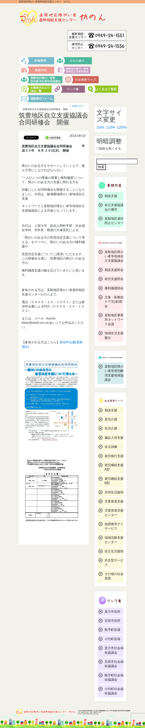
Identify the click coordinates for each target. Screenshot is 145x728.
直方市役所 (112, 611)
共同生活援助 (114, 492)
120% (121, 127)
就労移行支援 (114, 456)
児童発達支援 (114, 501)
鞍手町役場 (112, 629)
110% (110, 127)
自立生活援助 (114, 551)
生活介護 (111, 428)
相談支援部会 (114, 270)
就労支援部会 (114, 279)
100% (100, 127)
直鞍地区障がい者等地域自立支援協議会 (114, 256)
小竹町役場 (112, 639)
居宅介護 (111, 419)
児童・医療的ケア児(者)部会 (114, 302)
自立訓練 (111, 446)
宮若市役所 (112, 620)
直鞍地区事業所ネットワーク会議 (114, 320)
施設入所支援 (114, 437)
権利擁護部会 (114, 288)
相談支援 (111, 196)
